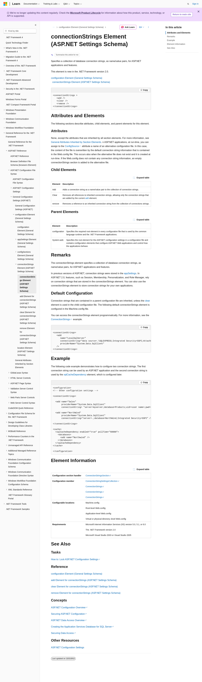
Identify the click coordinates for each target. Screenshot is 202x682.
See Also (171, 48)
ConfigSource (72, 146)
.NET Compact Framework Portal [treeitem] (21, 105)
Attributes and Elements (178, 33)
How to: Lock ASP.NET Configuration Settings (74, 559)
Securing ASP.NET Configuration (68, 614)
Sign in (195, 4)
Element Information (176, 44)
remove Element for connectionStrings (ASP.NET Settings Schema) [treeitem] (28, 335)
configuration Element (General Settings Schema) (81, 27)
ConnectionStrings (60, 319)
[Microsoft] (5, 4)
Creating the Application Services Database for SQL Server (81, 626)
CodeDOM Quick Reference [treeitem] (20, 408)
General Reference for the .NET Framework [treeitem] (20, 144)
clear (147, 300)
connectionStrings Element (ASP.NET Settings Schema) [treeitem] (27, 284)
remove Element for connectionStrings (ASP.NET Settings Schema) (85, 593)
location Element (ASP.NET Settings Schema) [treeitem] (25, 351)
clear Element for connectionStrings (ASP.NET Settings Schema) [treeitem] (28, 317)
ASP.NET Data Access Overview (68, 620)
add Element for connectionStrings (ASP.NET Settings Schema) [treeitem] (28, 301)
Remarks (171, 36)
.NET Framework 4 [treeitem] (14, 37)
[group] (101, 341)
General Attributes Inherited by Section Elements (76, 142)
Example (171, 40)
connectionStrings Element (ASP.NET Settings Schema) (81, 82)
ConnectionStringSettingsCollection (101, 481)
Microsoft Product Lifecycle (85, 13)
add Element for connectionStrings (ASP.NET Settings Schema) (84, 580)
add (87, 198)
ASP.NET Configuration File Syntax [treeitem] (23, 181)
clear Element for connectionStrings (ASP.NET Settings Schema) (84, 586)
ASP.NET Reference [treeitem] (19, 156)
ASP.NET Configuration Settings (67, 647)
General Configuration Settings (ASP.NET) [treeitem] (25, 208)
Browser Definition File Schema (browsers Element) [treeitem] (23, 163)
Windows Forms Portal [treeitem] (16, 99)
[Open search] (188, 4)
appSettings (130, 273)
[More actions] (148, 27)
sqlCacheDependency (75, 374)
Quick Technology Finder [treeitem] (17, 43)
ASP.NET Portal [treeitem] (13, 94)
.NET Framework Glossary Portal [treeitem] (20, 497)
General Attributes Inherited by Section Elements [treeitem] (24, 364)
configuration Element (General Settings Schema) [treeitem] (25, 230)
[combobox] (19, 31)
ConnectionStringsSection (97, 475)
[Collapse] (36, 25)
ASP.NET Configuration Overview (68, 607)
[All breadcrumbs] (53, 27)
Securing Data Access (62, 633)
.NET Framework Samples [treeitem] (18, 509)
